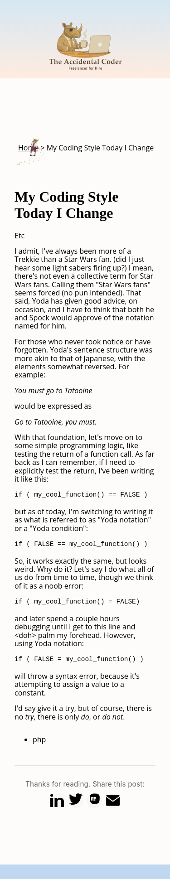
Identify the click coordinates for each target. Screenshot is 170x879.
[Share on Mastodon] (94, 800)
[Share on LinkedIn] (57, 800)
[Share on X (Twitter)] (76, 800)
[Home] (85, 74)
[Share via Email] (113, 800)
